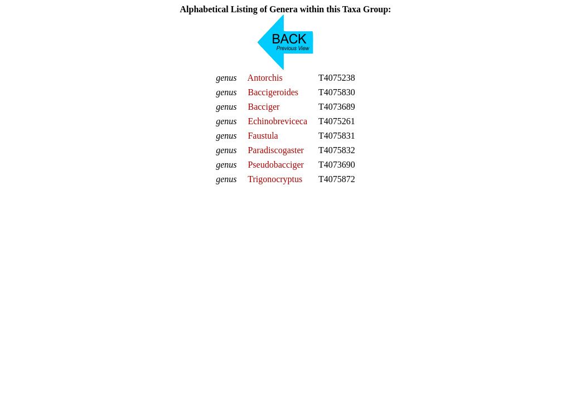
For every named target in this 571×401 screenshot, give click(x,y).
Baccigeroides (273, 92)
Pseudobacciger (275, 164)
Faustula (263, 135)
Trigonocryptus (275, 179)
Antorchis (265, 77)
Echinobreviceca (277, 121)
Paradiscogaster (275, 150)
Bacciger (263, 106)
